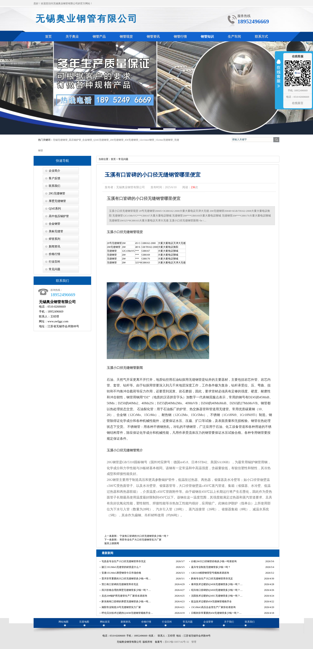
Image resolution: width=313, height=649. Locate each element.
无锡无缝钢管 (60, 139)
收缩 (278, 76)
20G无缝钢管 (57, 193)
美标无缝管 (56, 231)
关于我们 (229, 621)
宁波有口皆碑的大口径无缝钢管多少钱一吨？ (144, 536)
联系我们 (54, 185)
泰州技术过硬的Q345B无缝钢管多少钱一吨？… (217, 584)
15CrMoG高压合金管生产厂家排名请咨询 (213, 607)
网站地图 (63, 621)
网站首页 (105, 621)
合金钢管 (87, 139)
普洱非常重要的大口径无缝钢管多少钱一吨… (126, 578)
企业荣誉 (208, 621)
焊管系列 (54, 238)
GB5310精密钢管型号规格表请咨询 (210, 572)
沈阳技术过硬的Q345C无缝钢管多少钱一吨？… (217, 595)
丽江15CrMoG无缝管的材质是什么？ (121, 567)
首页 (113, 159)
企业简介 (54, 170)
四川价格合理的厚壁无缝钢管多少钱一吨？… (126, 590)
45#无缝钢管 (131, 139)
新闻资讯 (54, 246)
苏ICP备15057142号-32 (177, 641)
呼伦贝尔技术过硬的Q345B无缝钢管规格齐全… (127, 613)
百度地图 (84, 621)
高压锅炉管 (75, 139)
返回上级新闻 (111, 543)
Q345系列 (55, 208)
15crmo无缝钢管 (164, 139)
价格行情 (54, 254)
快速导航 (62, 160)
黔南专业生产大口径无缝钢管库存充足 (212, 578)
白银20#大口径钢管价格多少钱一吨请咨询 (214, 561)
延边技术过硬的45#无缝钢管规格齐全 (211, 601)
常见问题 (54, 269)
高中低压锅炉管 (59, 216)
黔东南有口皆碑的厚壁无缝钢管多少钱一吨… (126, 601)
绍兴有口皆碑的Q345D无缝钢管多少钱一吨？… (217, 590)
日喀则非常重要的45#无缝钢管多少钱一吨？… (216, 613)
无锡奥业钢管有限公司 (87, 19)
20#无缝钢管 (117, 139)
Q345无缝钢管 (101, 139)
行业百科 (54, 261)
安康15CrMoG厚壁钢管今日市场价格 (121, 572)
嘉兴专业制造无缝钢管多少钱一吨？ (210, 567)
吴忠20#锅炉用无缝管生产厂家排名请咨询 (124, 595)
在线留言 (297, 103)
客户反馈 (54, 178)
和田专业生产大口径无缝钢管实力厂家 (140, 539)
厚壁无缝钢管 (57, 201)
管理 (193, 641)
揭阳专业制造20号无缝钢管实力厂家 (121, 607)
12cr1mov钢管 (146, 139)
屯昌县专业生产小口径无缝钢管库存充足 (124, 561)
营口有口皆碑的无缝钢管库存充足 (120, 584)
